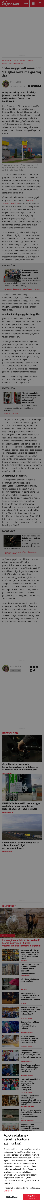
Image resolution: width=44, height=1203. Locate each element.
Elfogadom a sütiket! (32, 1197)
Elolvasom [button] (8, 1191)
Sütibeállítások (12, 1197)
